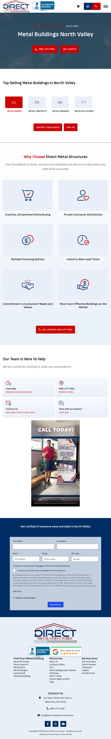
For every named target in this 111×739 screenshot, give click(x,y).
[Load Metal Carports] (37, 104)
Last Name (61, 541)
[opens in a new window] (43, 6)
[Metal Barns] (19, 667)
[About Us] (53, 661)
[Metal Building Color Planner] (62, 670)
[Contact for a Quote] (48, 127)
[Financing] (54, 673)
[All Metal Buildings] (22, 676)
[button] (105, 6)
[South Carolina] (89, 664)
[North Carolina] (89, 661)
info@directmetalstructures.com (56, 715)
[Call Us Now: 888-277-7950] (55, 329)
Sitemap (42, 734)
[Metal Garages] (21, 670)
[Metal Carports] (21, 664)
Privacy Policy (53, 734)
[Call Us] (70, 127)
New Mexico (59, 26)
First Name (18, 541)
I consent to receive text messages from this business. (41, 570)
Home (36, 26)
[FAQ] (51, 667)
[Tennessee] (87, 667)
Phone (44, 553)
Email (16, 553)
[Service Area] (89, 658)
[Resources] (62, 658)
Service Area (46, 26)
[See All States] (88, 673)
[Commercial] (19, 673)
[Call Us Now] (44, 49)
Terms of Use (66, 734)
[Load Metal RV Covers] (84, 104)
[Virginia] (85, 670)
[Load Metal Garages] (60, 104)
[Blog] (51, 682)
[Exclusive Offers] (57, 664)
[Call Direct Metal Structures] (96, 6)
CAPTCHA (17, 591)
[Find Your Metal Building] (29, 658)
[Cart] (79, 6)
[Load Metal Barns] (14, 104)
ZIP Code (76, 553)
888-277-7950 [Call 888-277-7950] (56, 708)
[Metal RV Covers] (21, 661)
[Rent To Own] (55, 676)
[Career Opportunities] (59, 679)
